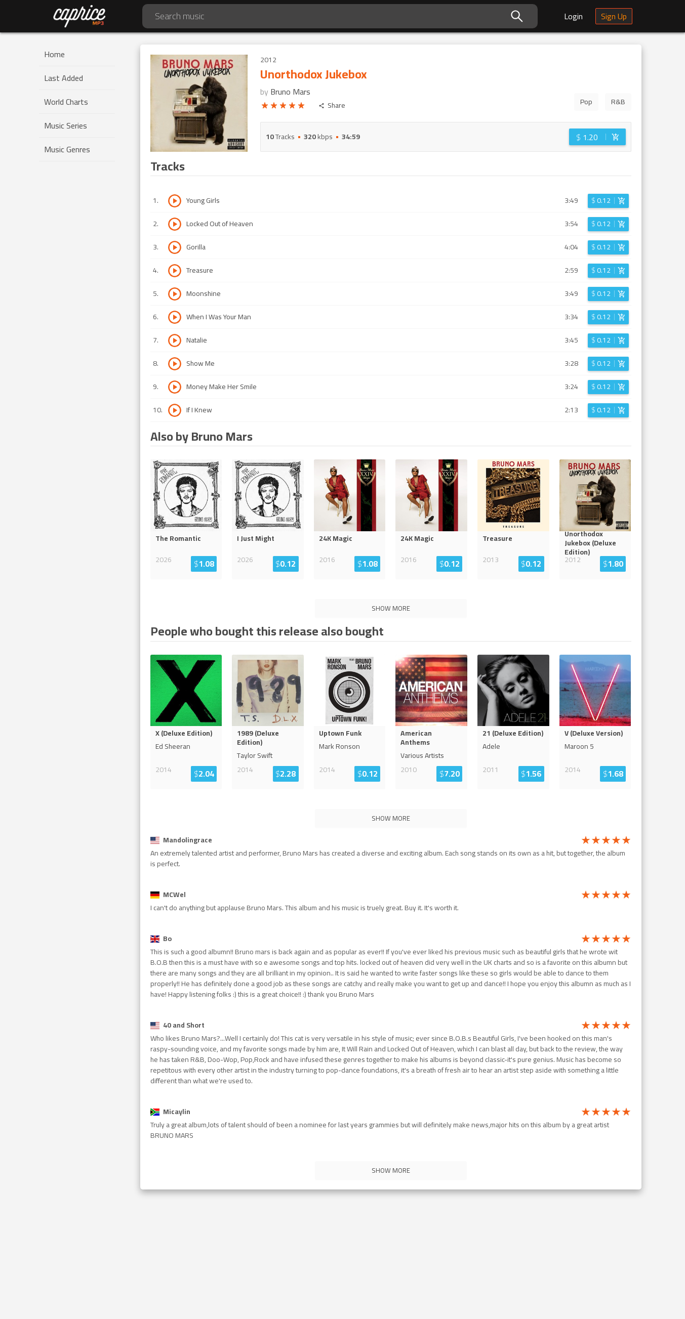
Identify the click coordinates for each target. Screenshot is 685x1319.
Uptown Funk (340, 733)
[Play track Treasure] (174, 271)
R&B (618, 101)
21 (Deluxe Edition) (512, 733)
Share (331, 105)
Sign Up (614, 16)
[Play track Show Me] (174, 364)
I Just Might (255, 538)
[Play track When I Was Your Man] (174, 317)
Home (54, 54)
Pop (586, 101)
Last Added (63, 78)
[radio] (264, 107)
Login (573, 16)
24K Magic (335, 538)
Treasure (497, 538)
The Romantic (178, 538)
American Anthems (416, 738)
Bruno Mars (290, 91)
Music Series (65, 125)
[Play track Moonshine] (174, 294)
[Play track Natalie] (174, 340)
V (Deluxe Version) (594, 733)
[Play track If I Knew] (174, 410)
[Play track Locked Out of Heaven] (174, 224)
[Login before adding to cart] (597, 137)
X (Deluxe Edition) (183, 733)
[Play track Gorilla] (174, 247)
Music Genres (67, 149)
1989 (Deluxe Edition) (258, 738)
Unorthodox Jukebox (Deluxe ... (594, 543)
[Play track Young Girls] (174, 201)
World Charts (66, 101)
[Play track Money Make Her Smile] (174, 387)
